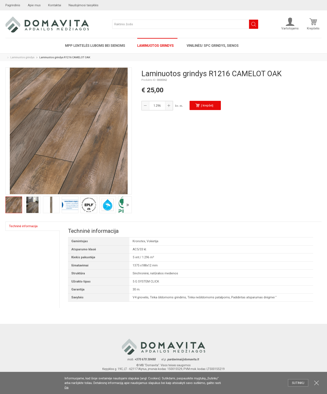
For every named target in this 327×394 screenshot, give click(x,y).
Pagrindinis (12, 5)
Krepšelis (313, 23)
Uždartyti (316, 382)
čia (66, 387)
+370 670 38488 (145, 359)
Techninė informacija (23, 226)
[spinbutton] (157, 105)
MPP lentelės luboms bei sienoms (95, 46)
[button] (169, 105)
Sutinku (298, 383)
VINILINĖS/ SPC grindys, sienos (213, 46)
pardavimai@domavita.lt (183, 359)
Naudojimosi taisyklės (83, 5)
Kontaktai (54, 5)
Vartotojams (290, 23)
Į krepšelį (204, 105)
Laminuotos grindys (156, 46)
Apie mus (34, 5)
